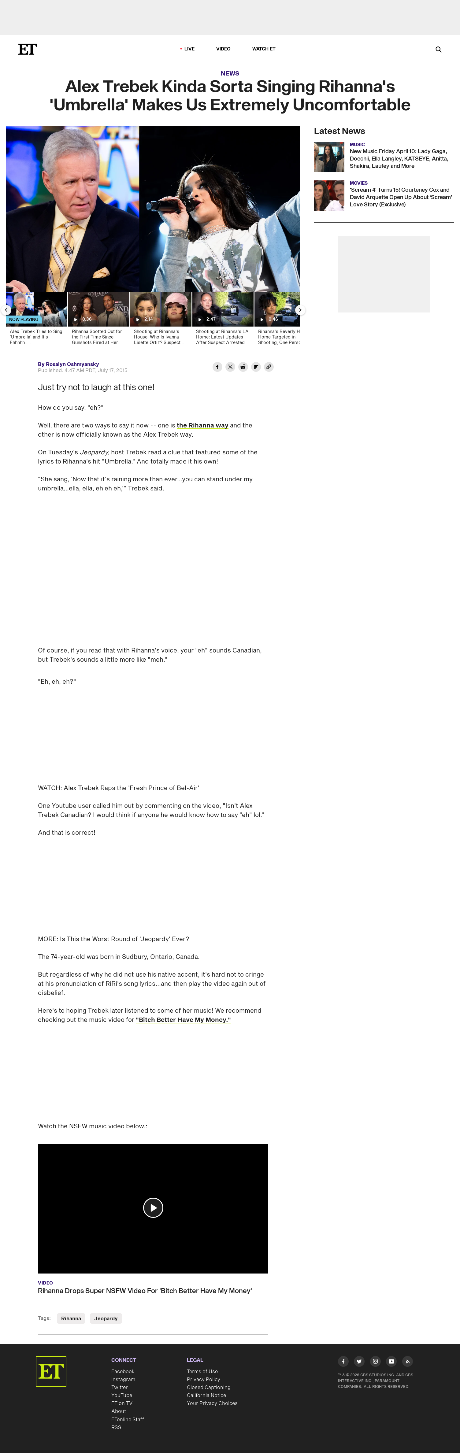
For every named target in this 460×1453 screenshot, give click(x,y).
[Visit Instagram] (375, 1362)
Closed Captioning (209, 1387)
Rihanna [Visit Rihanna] (71, 1319)
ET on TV (121, 1403)
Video (223, 49)
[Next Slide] (300, 310)
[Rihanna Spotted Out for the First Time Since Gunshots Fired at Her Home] (98, 320)
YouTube (121, 1395)
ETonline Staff (127, 1419)
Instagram (123, 1379)
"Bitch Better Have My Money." (183, 1020)
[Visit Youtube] (391, 1362)
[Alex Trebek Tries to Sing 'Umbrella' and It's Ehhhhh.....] (36, 320)
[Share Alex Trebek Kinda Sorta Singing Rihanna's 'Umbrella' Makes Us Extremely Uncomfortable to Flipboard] (256, 367)
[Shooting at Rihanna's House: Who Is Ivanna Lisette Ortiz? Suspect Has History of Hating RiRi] (160, 320)
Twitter (119, 1387)
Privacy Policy (203, 1379)
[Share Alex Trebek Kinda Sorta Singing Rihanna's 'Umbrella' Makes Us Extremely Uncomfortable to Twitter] (230, 367)
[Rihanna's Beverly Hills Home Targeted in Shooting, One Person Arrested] (285, 320)
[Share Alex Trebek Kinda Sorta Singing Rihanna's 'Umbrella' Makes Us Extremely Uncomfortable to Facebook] (217, 367)
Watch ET (264, 49)
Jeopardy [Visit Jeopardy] (106, 1319)
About (118, 1411)
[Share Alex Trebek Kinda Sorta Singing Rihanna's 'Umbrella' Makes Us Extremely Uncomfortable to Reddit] (243, 367)
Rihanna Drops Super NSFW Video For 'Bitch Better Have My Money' (145, 1291)
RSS (116, 1427)
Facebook (123, 1371)
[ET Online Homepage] (27, 49)
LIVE (189, 49)
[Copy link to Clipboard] (268, 367)
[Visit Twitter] (359, 1362)
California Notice (206, 1395)
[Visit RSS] (407, 1362)
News (230, 73)
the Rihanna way (202, 425)
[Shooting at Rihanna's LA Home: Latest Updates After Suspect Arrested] (222, 320)
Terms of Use (202, 1371)
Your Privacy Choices (212, 1403)
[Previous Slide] (6, 310)
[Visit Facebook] (343, 1362)
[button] (153, 1208)
